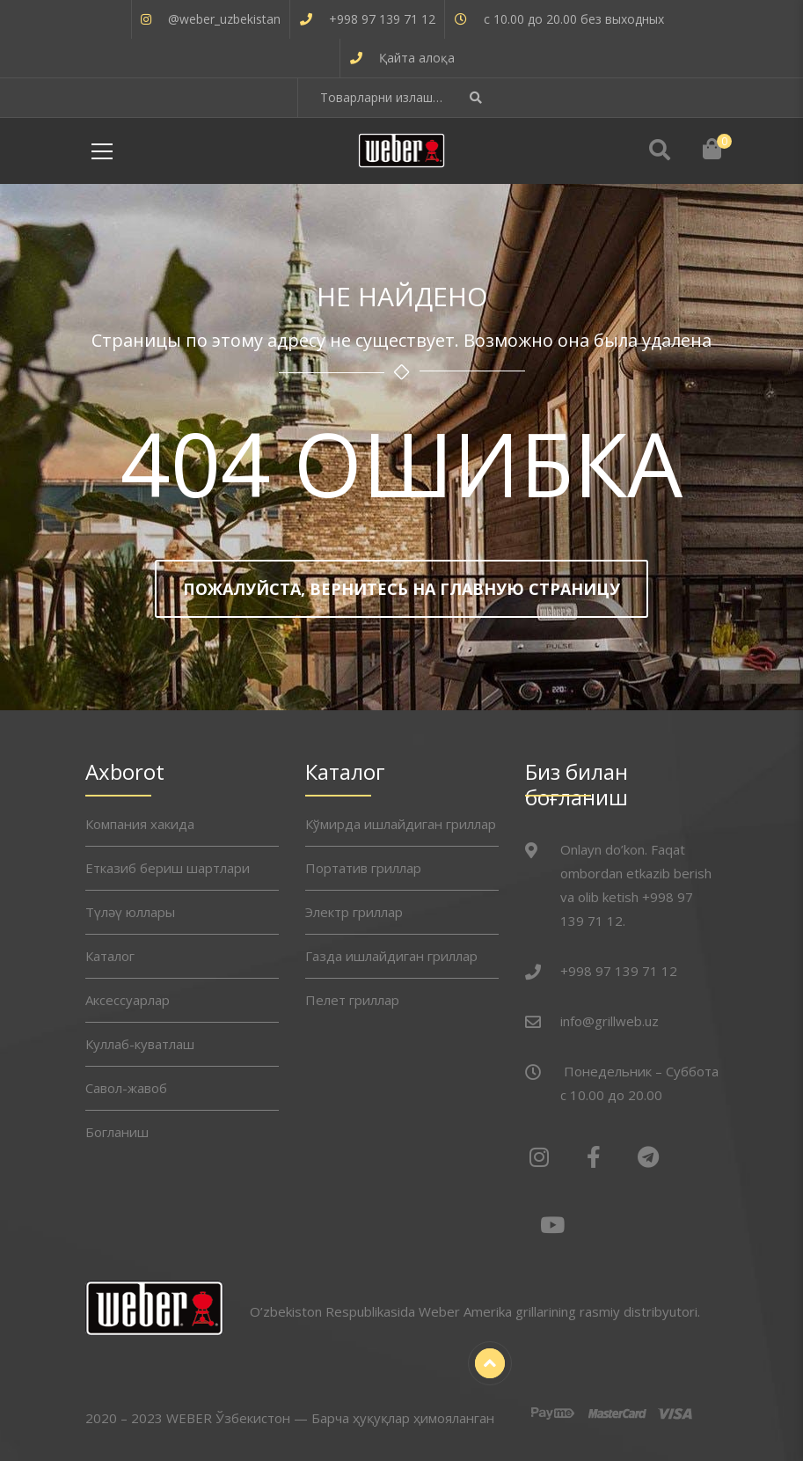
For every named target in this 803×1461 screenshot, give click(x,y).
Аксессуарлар (127, 1000)
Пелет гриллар (352, 1000)
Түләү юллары (130, 912)
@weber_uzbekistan (224, 19)
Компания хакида (139, 824)
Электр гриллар (354, 912)
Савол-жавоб (126, 1088)
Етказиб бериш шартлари (167, 868)
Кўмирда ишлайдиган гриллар (400, 824)
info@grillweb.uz (609, 1021)
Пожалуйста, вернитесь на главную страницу (401, 588)
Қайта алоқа (417, 57)
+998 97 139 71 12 (382, 19)
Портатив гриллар (363, 868)
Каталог (110, 956)
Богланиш (117, 1132)
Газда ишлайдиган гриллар (391, 956)
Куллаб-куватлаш (139, 1044)
